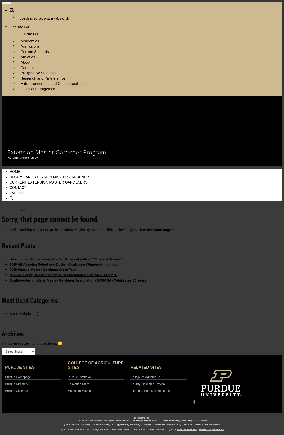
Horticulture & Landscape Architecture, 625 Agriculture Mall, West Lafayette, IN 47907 (161, 420)
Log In (196, 120)
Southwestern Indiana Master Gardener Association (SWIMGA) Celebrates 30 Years (78, 280)
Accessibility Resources (211, 429)
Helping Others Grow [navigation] (23, 157)
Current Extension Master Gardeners (49, 182)
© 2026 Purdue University (77, 424)
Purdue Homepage (18, 376)
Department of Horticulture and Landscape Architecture (234, 109)
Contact (18, 188)
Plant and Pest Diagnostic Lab (150, 390)
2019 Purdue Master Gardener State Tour (43, 269)
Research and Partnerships (43, 78)
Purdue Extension (204, 115)
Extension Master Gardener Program (201, 424)
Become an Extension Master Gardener (49, 177)
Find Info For (19, 26)
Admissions (30, 46)
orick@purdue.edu (187, 429)
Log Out (197, 125)
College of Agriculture (145, 376)
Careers (27, 67)
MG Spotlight (20, 313)
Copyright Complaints (153, 424)
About (25, 62)
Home (15, 172)
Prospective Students (38, 72)
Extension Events (79, 390)
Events (17, 193)
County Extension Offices (147, 383)
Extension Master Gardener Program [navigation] (57, 152)
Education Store (78, 383)
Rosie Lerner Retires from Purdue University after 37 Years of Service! (66, 258)
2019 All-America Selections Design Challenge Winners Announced (64, 264)
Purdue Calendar (16, 390)
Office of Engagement (38, 88)
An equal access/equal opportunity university (116, 424)
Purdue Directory (16, 383)
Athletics (28, 56)
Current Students (35, 51)
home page (162, 229)
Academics (30, 40)
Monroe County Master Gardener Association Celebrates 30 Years (63, 274)
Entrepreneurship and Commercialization (55, 83)
